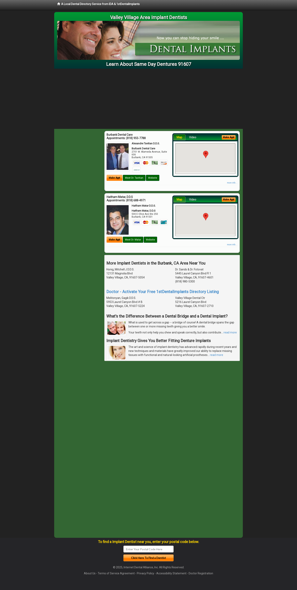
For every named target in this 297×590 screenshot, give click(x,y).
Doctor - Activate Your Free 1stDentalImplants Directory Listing (162, 291)
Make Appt (114, 177)
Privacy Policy (145, 573)
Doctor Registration (201, 573)
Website (152, 177)
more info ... (232, 183)
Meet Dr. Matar (133, 239)
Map (179, 137)
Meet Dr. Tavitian (134, 177)
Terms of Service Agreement (116, 573)
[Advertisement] (148, 99)
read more (230, 332)
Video (192, 137)
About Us (90, 573)
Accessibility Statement (171, 573)
